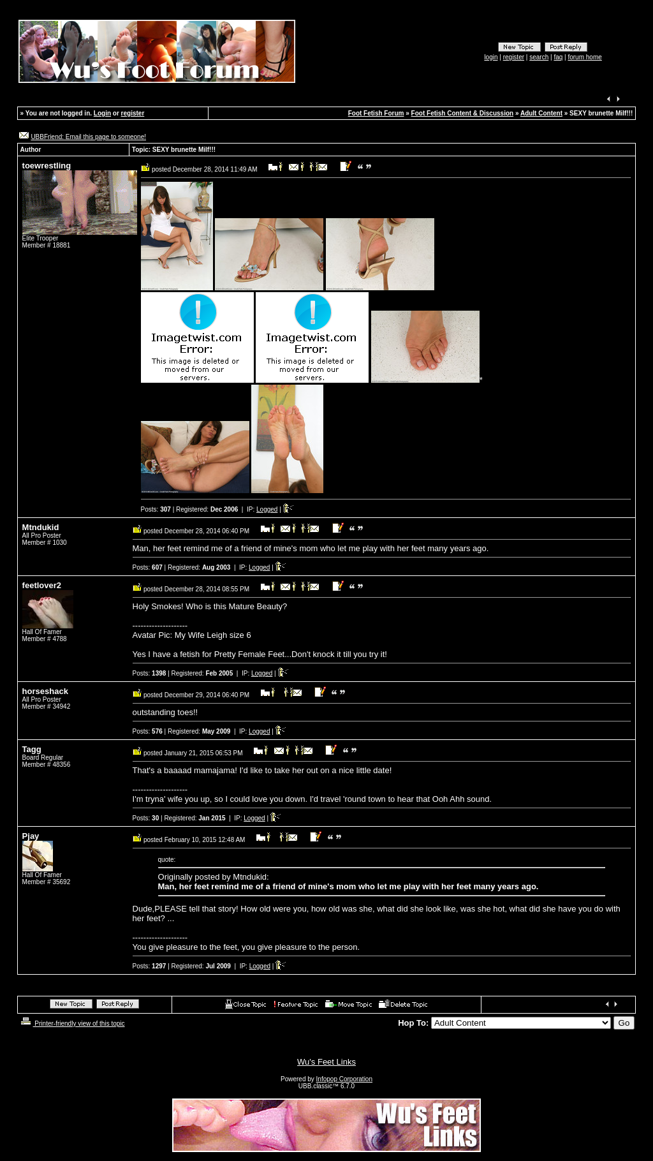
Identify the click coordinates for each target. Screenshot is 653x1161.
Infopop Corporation (344, 1079)
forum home (584, 57)
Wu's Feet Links (326, 1062)
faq (558, 57)
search (538, 57)
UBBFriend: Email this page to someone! (88, 136)
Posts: (156, 509)
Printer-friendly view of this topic (71, 1023)
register (513, 57)
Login (102, 113)
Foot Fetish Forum (376, 113)
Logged (266, 509)
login (490, 57)
